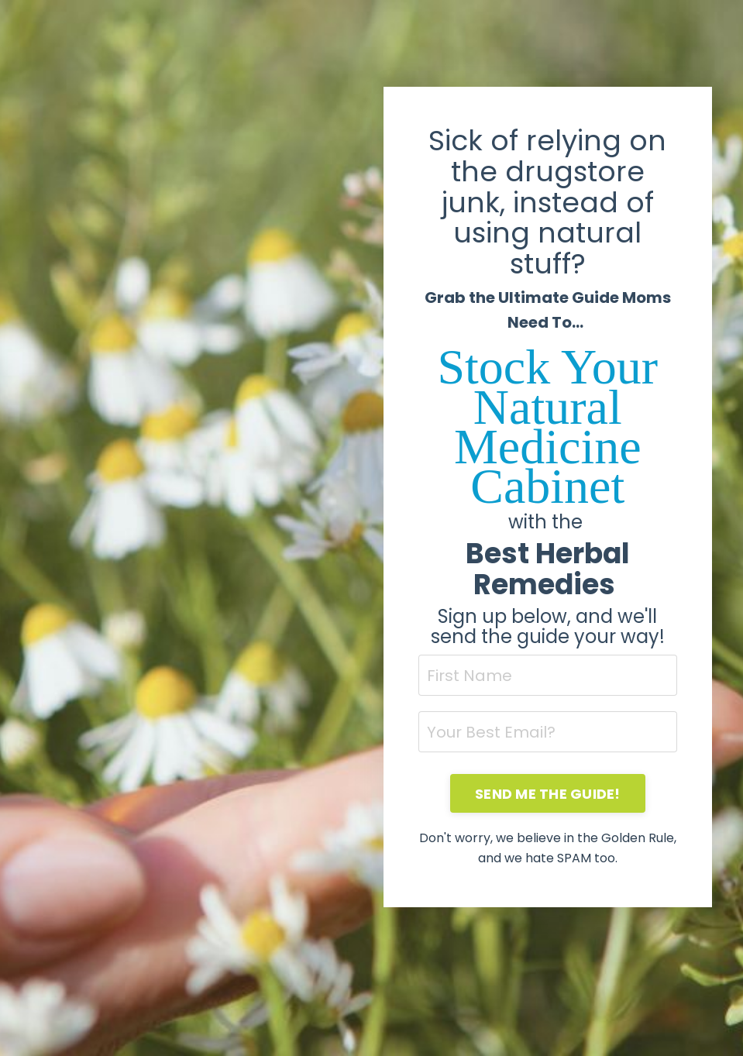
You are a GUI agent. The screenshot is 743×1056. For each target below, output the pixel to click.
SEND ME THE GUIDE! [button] (548, 793)
